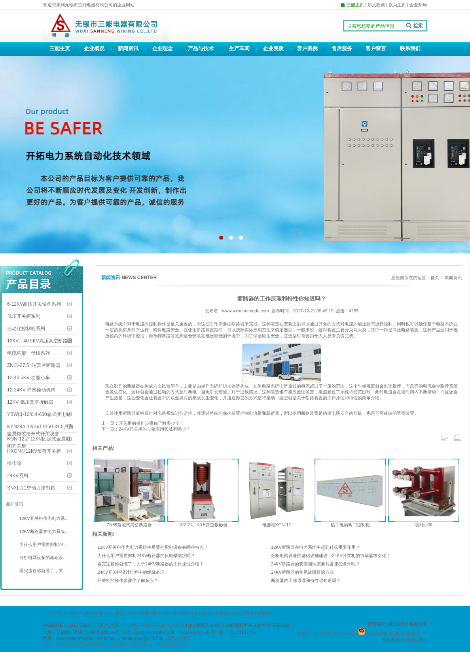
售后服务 (342, 48)
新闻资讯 (128, 48)
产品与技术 (201, 48)
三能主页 (59, 48)
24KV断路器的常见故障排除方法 (302, 572)
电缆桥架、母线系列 (28, 353)
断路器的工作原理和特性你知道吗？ (306, 580)
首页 (434, 277)
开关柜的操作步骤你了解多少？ (127, 580)
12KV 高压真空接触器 (30, 402)
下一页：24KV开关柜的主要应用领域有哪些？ (145, 429)
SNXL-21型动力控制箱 (31, 488)
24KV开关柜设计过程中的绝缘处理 (131, 572)
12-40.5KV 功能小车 (28, 377)
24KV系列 (17, 475)
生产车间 (239, 48)
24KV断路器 (147, 625)
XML (171, 638)
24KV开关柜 (172, 625)
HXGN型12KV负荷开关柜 (34, 451)
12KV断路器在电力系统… (43, 531)
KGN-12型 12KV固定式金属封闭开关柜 (38, 439)
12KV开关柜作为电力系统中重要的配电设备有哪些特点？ (152, 547)
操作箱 (14, 463)
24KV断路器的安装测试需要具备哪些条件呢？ (315, 563)
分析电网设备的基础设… (42, 557)
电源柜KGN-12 (276, 524)
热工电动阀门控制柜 (350, 524)
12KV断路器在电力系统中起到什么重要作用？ (315, 547)
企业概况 (94, 48)
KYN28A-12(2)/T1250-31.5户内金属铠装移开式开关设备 (40, 427)
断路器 (133, 386)
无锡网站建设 (414, 639)
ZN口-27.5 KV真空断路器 (34, 365)
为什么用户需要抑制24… (43, 544)
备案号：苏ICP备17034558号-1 (327, 633)
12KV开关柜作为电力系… (43, 518)
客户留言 (376, 48)
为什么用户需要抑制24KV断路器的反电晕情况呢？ (146, 555)
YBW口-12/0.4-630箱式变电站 (39, 414)
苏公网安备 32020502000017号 (396, 633)
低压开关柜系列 (23, 316)
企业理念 (162, 48)
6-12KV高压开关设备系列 (34, 304)
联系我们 (410, 48)
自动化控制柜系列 (26, 328)
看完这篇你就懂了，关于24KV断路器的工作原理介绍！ (150, 563)
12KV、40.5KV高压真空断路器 (39, 341)
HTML (184, 638)
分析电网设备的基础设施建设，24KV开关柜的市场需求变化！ (330, 555)
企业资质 (273, 48)
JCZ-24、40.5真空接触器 (202, 524)
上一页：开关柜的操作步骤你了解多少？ (140, 423)
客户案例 (307, 48)
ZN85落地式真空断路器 (129, 524)
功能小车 (423, 524)
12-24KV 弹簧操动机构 (31, 390)
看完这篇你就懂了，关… (42, 570)
